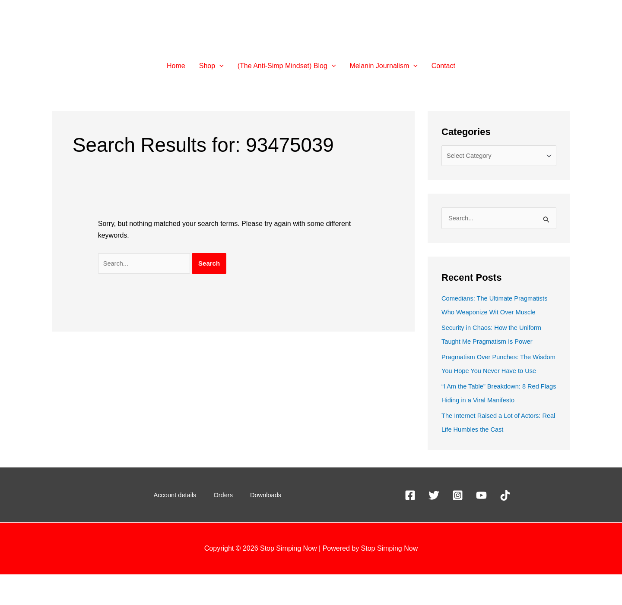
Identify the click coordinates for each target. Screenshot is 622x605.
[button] (219, 66)
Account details (182, 525)
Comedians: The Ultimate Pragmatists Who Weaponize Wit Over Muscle (492, 315)
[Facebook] (410, 525)
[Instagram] (457, 525)
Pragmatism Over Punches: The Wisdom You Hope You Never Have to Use (495, 387)
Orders (224, 525)
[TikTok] (505, 525)
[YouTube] (481, 525)
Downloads (258, 525)
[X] (433, 525)
